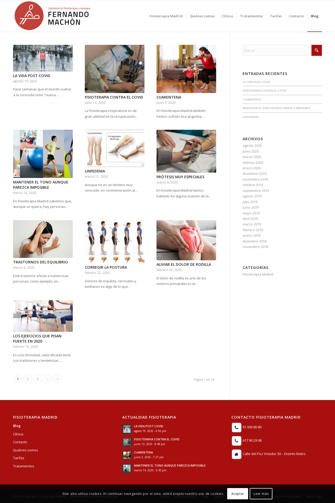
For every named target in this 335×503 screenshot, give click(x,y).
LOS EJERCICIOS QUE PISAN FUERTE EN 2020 (37, 338)
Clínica (18, 434)
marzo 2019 (252, 224)
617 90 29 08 (252, 440)
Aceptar (237, 493)
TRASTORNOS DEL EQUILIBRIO (40, 261)
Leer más (261, 493)
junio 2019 (251, 207)
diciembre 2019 (254, 173)
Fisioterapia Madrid (258, 274)
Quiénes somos (25, 450)
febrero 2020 (253, 162)
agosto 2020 (252, 145)
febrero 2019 (253, 230)
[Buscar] (282, 50)
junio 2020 (251, 151)
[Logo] (52, 16)
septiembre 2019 (256, 190)
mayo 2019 (251, 213)
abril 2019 (250, 218)
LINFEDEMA (95, 171)
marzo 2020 (252, 156)
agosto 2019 (252, 196)
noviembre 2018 (255, 246)
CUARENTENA (169, 97)
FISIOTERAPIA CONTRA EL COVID (114, 97)
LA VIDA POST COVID (31, 75)
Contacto (20, 442)
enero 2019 (251, 235)
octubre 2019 (253, 184)
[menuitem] (166, 16)
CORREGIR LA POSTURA (106, 267)
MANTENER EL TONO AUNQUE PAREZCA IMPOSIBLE (40, 185)
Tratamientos (23, 466)
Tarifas (18, 458)
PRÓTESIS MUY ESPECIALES (180, 176)
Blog (17, 425)
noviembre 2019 (255, 179)
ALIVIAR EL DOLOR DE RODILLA (184, 264)
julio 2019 (250, 201)
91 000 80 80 (252, 427)
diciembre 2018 (254, 241)
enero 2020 (251, 168)
